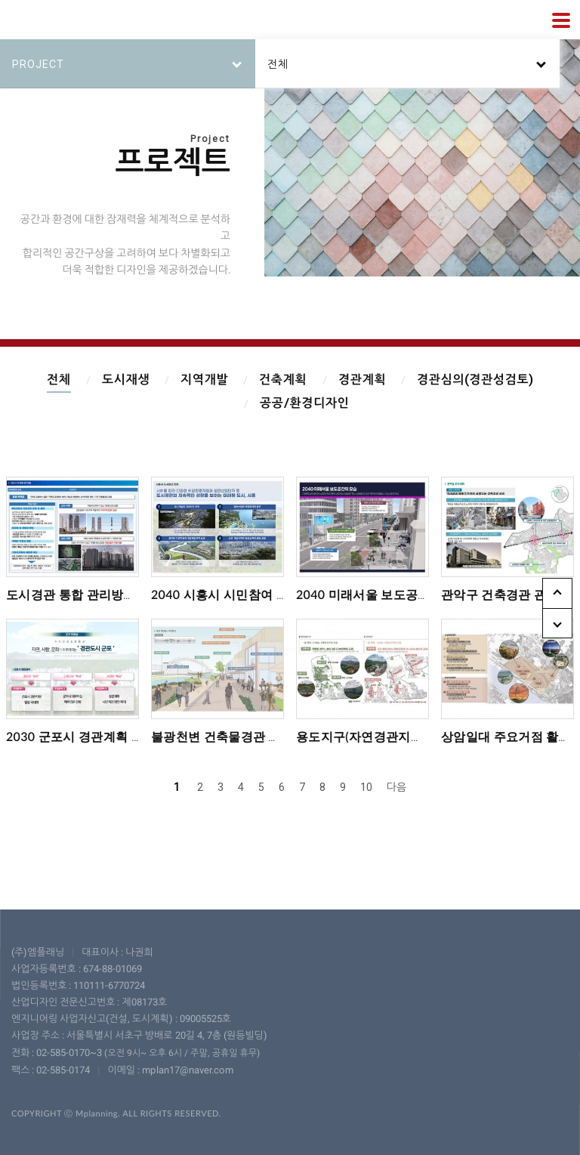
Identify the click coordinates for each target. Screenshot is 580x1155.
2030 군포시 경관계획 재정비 (87, 736)
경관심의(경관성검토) (475, 379)
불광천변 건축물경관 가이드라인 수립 (254, 736)
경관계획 (362, 379)
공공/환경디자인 (305, 403)
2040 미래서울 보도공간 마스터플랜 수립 (409, 594)
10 (366, 787)
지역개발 (204, 379)
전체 (59, 379)
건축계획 (283, 379)
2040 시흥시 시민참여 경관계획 (238, 594)
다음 (396, 787)
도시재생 (125, 379)
